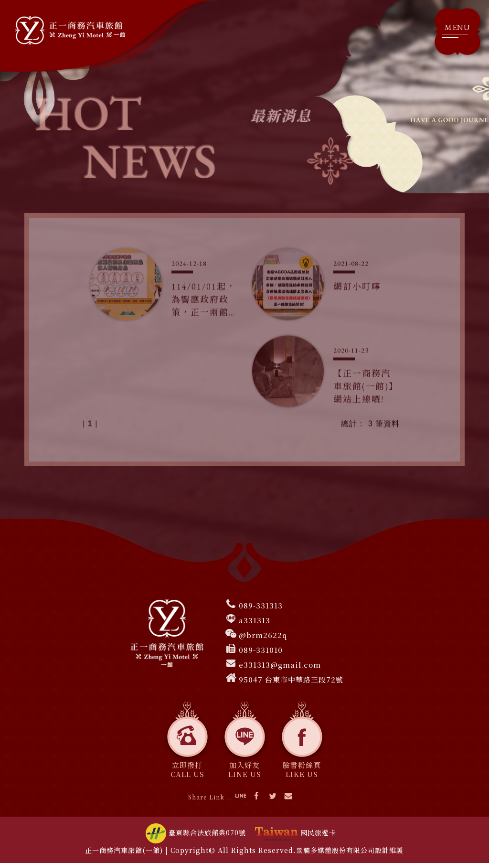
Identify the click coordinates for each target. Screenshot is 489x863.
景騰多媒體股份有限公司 (335, 850)
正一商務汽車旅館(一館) (124, 850)
